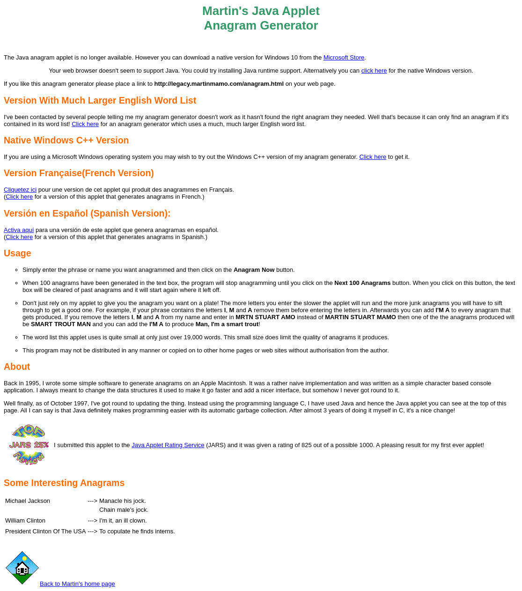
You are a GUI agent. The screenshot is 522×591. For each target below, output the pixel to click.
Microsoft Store (343, 57)
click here (374, 70)
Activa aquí (19, 229)
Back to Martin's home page (59, 583)
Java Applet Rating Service (168, 445)
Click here (85, 123)
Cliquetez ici (20, 189)
